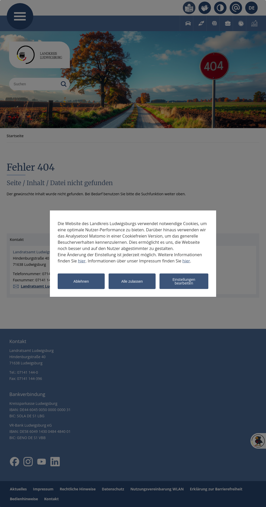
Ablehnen (81, 281)
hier (81, 260)
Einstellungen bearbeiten (183, 281)
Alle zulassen (132, 281)
